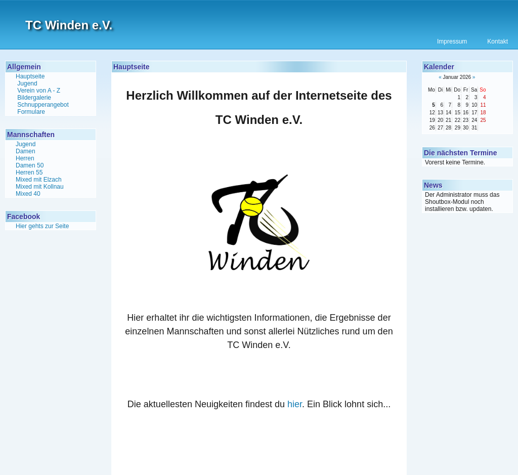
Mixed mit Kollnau (40, 186)
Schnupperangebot (42, 104)
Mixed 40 (28, 193)
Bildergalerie (34, 97)
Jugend (27, 83)
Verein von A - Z (38, 90)
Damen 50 (30, 165)
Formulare (31, 111)
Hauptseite (30, 76)
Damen (25, 151)
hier (294, 404)
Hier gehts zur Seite (42, 226)
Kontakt (497, 41)
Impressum (452, 41)
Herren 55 (29, 172)
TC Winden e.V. (68, 25)
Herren (25, 158)
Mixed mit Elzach (39, 179)
